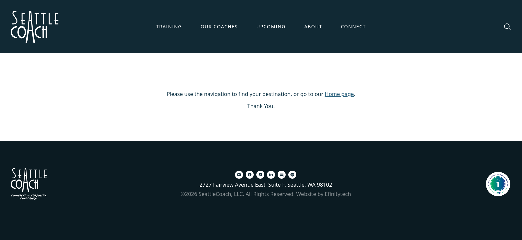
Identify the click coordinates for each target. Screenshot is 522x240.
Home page (339, 94)
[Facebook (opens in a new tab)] (250, 175)
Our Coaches (219, 26)
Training (169, 26)
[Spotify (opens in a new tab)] (292, 175)
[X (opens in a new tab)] (260, 175)
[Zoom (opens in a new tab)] (239, 175)
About (313, 26)
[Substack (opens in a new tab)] (282, 175)
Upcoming (271, 26)
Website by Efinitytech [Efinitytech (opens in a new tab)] (323, 194)
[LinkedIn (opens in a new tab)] (271, 175)
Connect (353, 26)
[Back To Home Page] (29, 184)
